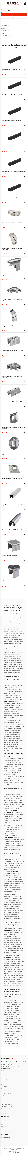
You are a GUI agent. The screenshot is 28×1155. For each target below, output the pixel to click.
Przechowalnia (4, 1142)
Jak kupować (4, 1102)
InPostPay (3, 1113)
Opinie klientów (4, 1086)
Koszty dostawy (4, 1108)
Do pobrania (4, 1088)
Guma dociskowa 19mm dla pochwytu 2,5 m (12, 146)
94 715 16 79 (6, 1068)
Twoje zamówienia (5, 1137)
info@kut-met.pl (7, 1070)
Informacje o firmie (5, 1082)
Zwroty (2, 1128)
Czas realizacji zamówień (7, 1104)
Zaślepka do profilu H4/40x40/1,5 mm (11, 555)
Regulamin (3, 1119)
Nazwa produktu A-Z (12, 47)
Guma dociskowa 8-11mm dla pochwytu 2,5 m (13, 197)
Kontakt (3, 1084)
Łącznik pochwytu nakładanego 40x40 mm (12, 350)
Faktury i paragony (5, 1130)
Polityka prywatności (6, 1122)
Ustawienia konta (5, 1139)
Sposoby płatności (5, 1110)
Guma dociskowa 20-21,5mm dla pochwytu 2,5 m (14, 171)
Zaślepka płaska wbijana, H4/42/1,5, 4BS (12, 580)
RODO (2, 1124)
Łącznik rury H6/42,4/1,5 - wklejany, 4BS (12, 401)
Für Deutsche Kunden (6, 1093)
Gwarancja (3, 1126)
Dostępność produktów (6, 1106)
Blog (2, 1091)
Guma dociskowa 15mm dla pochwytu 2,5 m (12, 94)
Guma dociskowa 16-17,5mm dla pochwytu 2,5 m (13, 120)
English (2, 1095)
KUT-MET (14, 3)
